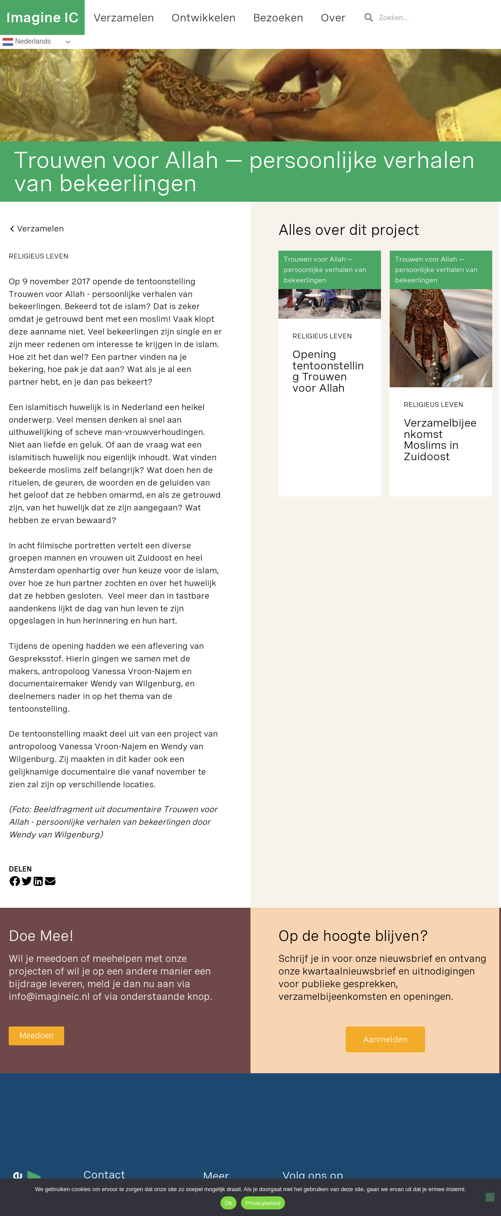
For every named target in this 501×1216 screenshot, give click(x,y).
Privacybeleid (263, 1203)
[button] (15, 881)
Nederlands (27, 42)
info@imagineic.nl (49, 996)
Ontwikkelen (204, 17)
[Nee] (490, 1197)
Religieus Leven (38, 256)
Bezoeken (278, 17)
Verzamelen (123, 17)
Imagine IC (42, 17)
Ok (228, 1203)
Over (333, 17)
